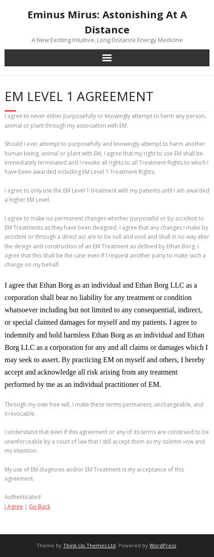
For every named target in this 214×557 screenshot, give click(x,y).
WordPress (163, 545)
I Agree (14, 506)
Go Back (39, 506)
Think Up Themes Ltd (89, 545)
